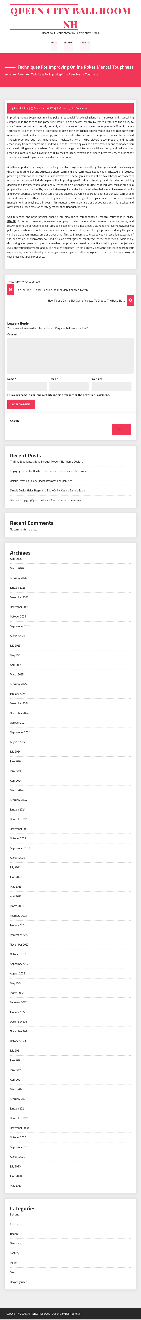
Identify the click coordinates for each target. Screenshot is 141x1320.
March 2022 (17, 993)
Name (11, 379)
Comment (14, 335)
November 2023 (19, 829)
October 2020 (18, 1138)
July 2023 (15, 868)
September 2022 (20, 964)
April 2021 (16, 1080)
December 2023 (19, 820)
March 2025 (17, 675)
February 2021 (18, 1099)
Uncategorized (18, 1282)
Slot (12, 1273)
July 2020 (15, 1167)
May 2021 (15, 1070)
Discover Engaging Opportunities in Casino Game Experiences (45, 501)
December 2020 (19, 1119)
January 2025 (17, 694)
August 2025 (17, 636)
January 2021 (17, 1109)
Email (53, 379)
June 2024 (16, 762)
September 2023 (20, 849)
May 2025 (15, 656)
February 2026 (18, 578)
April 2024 (16, 781)
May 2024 (15, 771)
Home (54, 43)
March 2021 (17, 1090)
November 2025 (19, 607)
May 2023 (15, 887)
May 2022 (15, 984)
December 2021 (19, 1022)
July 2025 (15, 646)
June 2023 (16, 877)
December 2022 (19, 935)
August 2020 (17, 1157)
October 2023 (18, 839)
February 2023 (18, 916)
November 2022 (19, 945)
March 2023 (17, 906)
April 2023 (16, 897)
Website (97, 379)
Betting (68, 43)
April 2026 (16, 559)
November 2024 (19, 714)
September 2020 (20, 1148)
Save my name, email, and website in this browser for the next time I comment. (60, 395)
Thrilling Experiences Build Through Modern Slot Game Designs (46, 462)
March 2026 (17, 569)
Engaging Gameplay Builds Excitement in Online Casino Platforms (48, 472)
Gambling (85, 43)
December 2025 (19, 598)
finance (14, 1234)
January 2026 (17, 588)
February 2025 (18, 685)
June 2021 (16, 1061)
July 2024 (15, 752)
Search (14, 421)
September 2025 (20, 627)
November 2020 (19, 1128)
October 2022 (18, 955)
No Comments (80, 109)
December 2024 (19, 704)
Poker (63, 109)
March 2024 (17, 791)
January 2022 (17, 1013)
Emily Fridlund (21, 109)
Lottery (14, 1254)
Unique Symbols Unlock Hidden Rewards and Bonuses (41, 481)
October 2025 (18, 617)
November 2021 (19, 1032)
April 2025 (16, 665)
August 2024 (17, 742)
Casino (14, 1225)
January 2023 (17, 926)
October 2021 (18, 1041)
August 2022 (17, 974)
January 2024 (17, 810)
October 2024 (18, 723)
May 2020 (15, 1186)
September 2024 (20, 733)
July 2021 (15, 1051)
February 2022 (18, 1003)
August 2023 (17, 858)
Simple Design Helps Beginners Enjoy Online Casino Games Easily (47, 491)
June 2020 (16, 1176)
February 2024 (18, 800)
